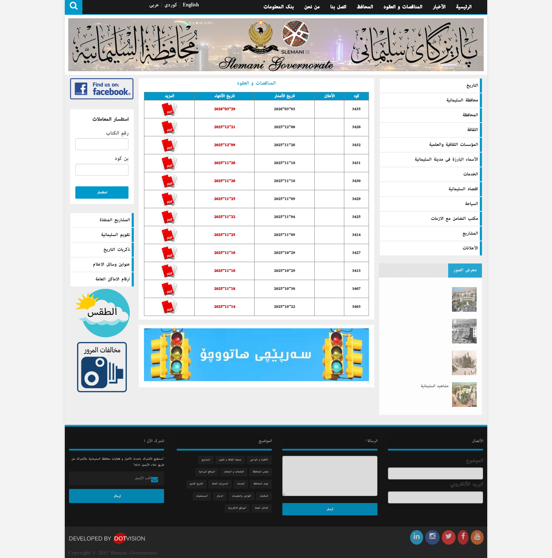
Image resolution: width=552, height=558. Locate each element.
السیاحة (471, 203)
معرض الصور (465, 267)
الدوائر (223, 496)
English (191, 5)
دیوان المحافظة (264, 484)
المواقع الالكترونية (240, 508)
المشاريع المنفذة (115, 220)
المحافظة (470, 114)
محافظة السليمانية (462, 100)
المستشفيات (205, 496)
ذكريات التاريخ (117, 249)
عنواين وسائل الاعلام (111, 264)
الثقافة (472, 129)
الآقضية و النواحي (262, 460)
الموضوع (477, 461)
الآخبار (439, 7)
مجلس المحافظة (263, 472)
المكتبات (267, 496)
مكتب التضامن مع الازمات (454, 218)
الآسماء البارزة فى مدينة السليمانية (446, 159)
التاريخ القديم (199, 484)
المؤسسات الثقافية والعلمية (453, 144)
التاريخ (472, 85)
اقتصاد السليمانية (463, 188)
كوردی (170, 5)
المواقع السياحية (210, 472)
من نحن (312, 7)
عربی (154, 5)
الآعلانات (470, 248)
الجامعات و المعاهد (237, 472)
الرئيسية (463, 7)
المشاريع (470, 233)
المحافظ (365, 7)
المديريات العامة (223, 484)
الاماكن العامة (264, 508)
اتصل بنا (338, 7)
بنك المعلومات (278, 7)
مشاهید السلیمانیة (434, 380)
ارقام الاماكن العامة (112, 279)
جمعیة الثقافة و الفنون (233, 460)
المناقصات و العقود (402, 7)
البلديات (244, 484)
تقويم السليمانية (115, 234)
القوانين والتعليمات (244, 496)
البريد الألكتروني (469, 484)
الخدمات (470, 174)
